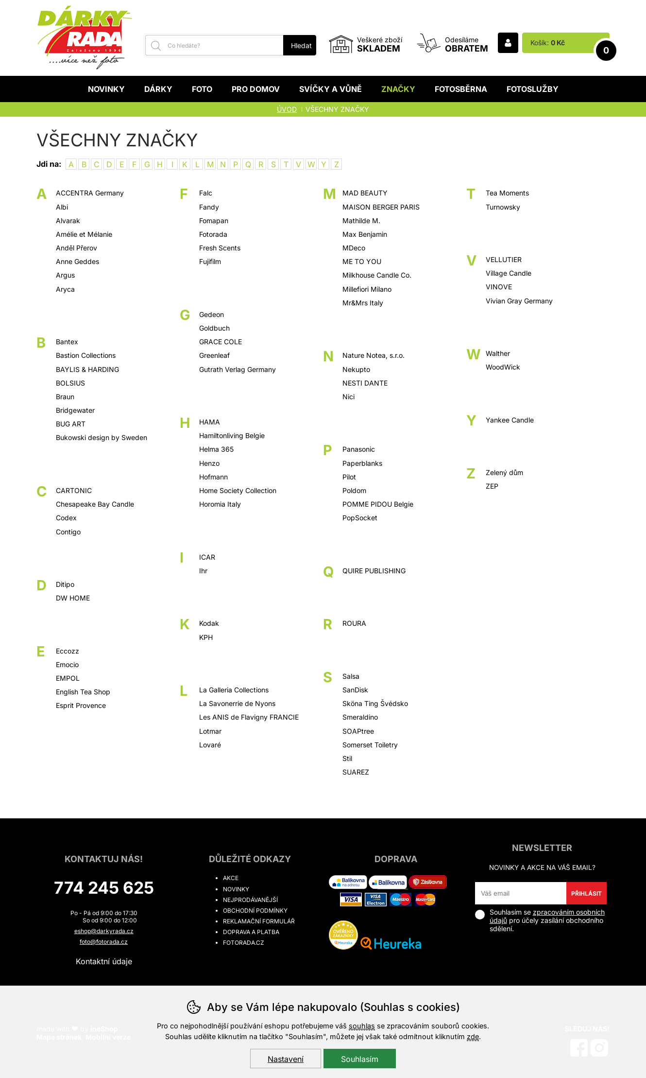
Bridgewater (75, 410)
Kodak (209, 623)
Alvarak (68, 220)
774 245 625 (104, 888)
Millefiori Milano (366, 289)
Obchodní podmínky (255, 910)
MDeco (353, 248)
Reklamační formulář (259, 921)
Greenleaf (214, 355)
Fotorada (213, 234)
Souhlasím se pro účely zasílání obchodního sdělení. (540, 920)
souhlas (362, 1026)
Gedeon (211, 314)
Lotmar (210, 731)
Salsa (350, 676)
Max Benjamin (364, 234)
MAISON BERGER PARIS (381, 207)
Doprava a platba (251, 932)
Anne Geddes (77, 261)
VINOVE (499, 287)
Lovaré (210, 745)
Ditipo (65, 584)
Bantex (67, 341)
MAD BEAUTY (365, 193)
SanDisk (355, 690)
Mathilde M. (361, 220)
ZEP (492, 486)
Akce (230, 878)
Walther (498, 353)
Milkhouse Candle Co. (376, 275)
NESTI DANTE (365, 383)
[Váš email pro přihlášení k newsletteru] (521, 893)
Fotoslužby (533, 89)
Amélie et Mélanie (84, 234)
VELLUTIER (504, 259)
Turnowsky (503, 207)
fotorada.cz (243, 942)
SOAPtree (358, 731)
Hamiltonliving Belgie (232, 435)
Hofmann (213, 477)
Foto (202, 89)
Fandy (209, 207)
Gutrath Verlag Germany (237, 369)
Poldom (354, 490)
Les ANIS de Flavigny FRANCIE (249, 717)
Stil (347, 758)
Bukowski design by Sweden (101, 437)
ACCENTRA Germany (90, 193)
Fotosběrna (461, 89)
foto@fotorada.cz (104, 941)
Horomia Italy (220, 504)
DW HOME (73, 598)
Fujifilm (210, 261)
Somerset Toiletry (370, 745)
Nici (348, 396)
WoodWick (503, 367)
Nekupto (356, 369)
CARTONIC (74, 490)
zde (473, 1036)
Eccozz (67, 651)
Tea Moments (507, 193)
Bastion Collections (86, 355)
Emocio (67, 664)
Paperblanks (362, 463)
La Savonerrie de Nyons (237, 703)
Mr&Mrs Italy (362, 303)
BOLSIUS (70, 383)
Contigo (68, 532)
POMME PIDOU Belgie (377, 504)
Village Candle (508, 273)
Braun (65, 396)
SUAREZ (355, 772)
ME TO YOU (361, 261)
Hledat (301, 45)
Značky (398, 89)
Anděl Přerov (76, 248)
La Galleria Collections (234, 690)
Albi (62, 207)
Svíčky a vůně (330, 89)
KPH (206, 637)
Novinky (106, 89)
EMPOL (68, 678)
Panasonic (358, 449)
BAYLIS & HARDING (87, 369)
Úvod (287, 109)
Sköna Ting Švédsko (375, 703)
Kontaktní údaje (104, 961)
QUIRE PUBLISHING (374, 570)
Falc (205, 193)
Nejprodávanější (250, 899)
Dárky (158, 89)
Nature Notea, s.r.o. (373, 355)
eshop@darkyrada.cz (104, 931)
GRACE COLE (220, 341)
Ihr (203, 570)
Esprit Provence (81, 705)
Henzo (209, 463)
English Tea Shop (83, 692)
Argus (65, 275)
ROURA (354, 623)
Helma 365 (216, 449)
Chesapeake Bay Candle (95, 504)
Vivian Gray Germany (519, 301)
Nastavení (286, 1059)
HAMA (209, 422)
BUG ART (70, 424)
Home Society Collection (237, 490)
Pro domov (256, 89)
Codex (66, 517)
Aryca (65, 289)
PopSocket (359, 517)
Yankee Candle (510, 420)
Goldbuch (214, 328)
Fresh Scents (219, 248)
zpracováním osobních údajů (547, 916)
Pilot (349, 477)
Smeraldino (360, 717)
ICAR (207, 557)
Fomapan (213, 220)
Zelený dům (504, 472)
